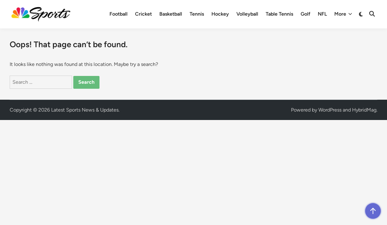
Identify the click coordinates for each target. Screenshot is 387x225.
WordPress (329, 110)
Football (118, 14)
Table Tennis (279, 14)
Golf (305, 14)
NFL (322, 14)
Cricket (143, 14)
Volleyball (247, 14)
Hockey (220, 14)
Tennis (197, 14)
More (343, 14)
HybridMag (364, 110)
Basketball (170, 14)
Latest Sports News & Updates (85, 110)
